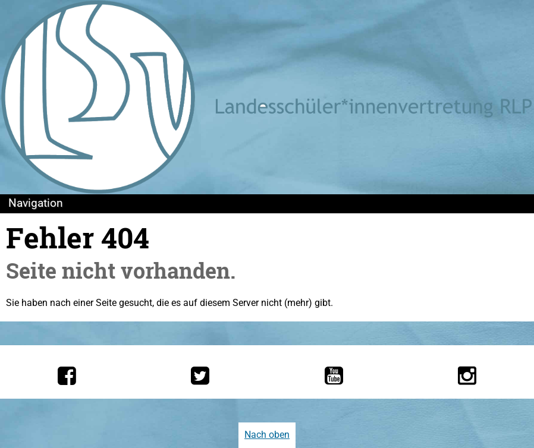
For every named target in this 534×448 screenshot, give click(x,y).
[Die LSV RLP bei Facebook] (67, 375)
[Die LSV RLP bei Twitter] (200, 375)
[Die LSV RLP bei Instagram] (467, 375)
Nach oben (267, 434)
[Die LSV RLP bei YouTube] (334, 375)
